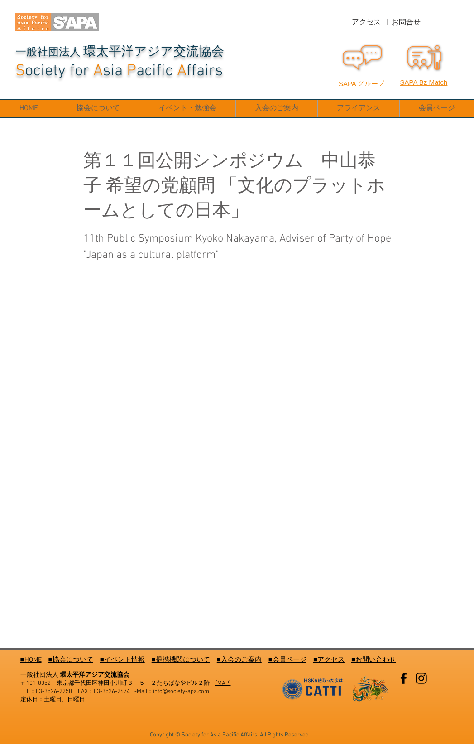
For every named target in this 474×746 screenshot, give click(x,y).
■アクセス (329, 660)
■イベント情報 (122, 660)
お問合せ (406, 22)
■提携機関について (181, 660)
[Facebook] (403, 678)
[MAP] (223, 683)
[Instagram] (421, 678)
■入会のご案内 (239, 660)
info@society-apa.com (181, 691)
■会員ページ (287, 660)
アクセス (367, 22)
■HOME (31, 660)
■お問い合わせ (373, 660)
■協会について (70, 660)
